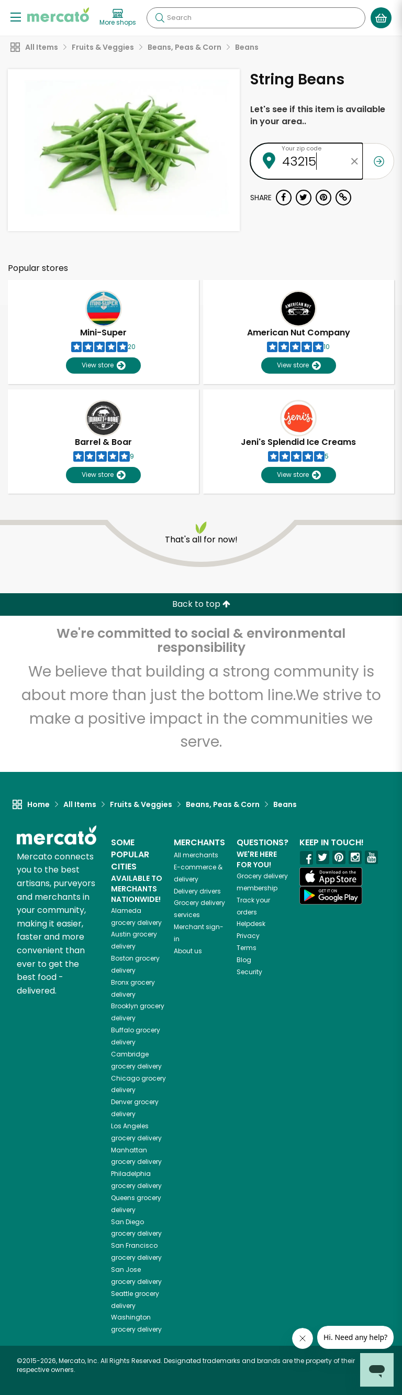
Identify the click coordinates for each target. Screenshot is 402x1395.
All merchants (196, 855)
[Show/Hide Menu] (15, 16)
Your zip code (301, 148)
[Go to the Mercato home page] (58, 14)
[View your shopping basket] (381, 17)
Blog (244, 959)
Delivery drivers (197, 891)
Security (249, 971)
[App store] (330, 876)
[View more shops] (117, 18)
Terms (246, 947)
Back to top (201, 604)
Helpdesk (251, 923)
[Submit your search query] (159, 17)
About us (188, 950)
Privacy (248, 935)
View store (103, 365)
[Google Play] (330, 895)
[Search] (256, 17)
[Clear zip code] (355, 161)
